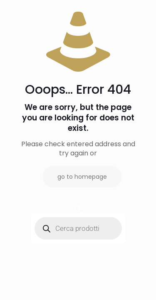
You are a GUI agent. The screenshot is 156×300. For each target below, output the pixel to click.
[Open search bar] (78, 209)
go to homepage (82, 176)
